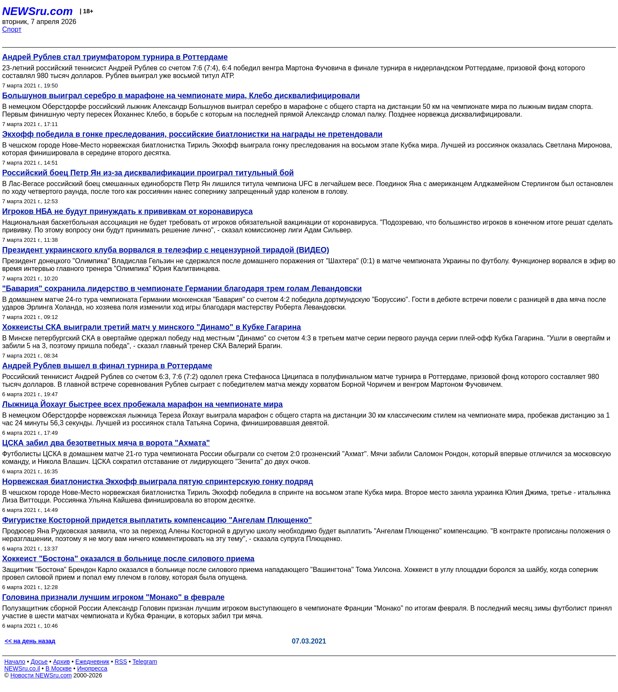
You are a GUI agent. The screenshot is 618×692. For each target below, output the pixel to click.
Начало (14, 661)
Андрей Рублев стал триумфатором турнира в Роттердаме (115, 57)
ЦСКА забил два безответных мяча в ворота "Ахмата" (106, 443)
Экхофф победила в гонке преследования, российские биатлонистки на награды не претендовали (192, 134)
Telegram (145, 661)
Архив (61, 661)
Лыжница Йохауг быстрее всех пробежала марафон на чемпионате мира (142, 404)
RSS (121, 661)
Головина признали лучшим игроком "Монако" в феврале (113, 597)
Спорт (11, 29)
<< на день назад (30, 641)
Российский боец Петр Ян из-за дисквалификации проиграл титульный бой (148, 172)
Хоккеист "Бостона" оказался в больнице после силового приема (128, 558)
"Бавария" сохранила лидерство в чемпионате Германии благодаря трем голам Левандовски (182, 288)
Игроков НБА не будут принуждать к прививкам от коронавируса (127, 211)
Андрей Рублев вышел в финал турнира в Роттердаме (107, 365)
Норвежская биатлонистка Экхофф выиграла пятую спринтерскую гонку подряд (157, 481)
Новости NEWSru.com (41, 675)
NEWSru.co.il (22, 668)
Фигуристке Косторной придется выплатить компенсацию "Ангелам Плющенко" (157, 520)
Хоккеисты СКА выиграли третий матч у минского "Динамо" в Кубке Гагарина (151, 327)
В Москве (58, 668)
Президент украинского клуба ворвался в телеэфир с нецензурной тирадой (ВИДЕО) (165, 250)
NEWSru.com (37, 11)
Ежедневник (92, 661)
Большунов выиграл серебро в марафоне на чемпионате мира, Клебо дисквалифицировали (181, 95)
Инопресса (92, 668)
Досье (39, 661)
